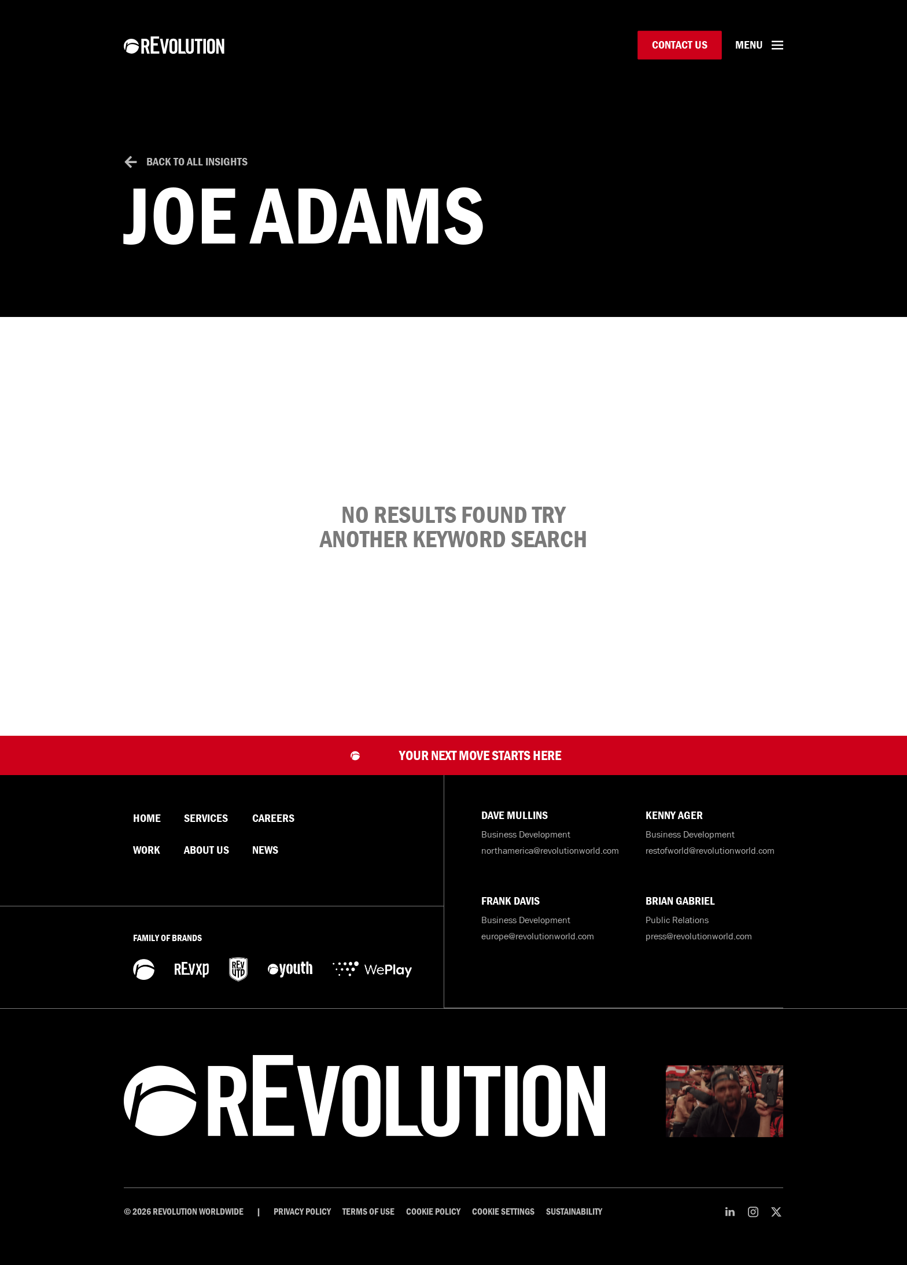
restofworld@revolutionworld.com (710, 850)
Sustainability (574, 1212)
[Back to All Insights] (131, 162)
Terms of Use (368, 1212)
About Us (206, 850)
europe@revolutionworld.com (537, 936)
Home (147, 818)
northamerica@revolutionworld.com (550, 850)
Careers (273, 818)
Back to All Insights (197, 161)
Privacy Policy (302, 1212)
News (265, 850)
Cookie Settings (503, 1212)
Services (206, 818)
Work (146, 850)
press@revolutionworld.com (699, 936)
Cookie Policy (433, 1212)
